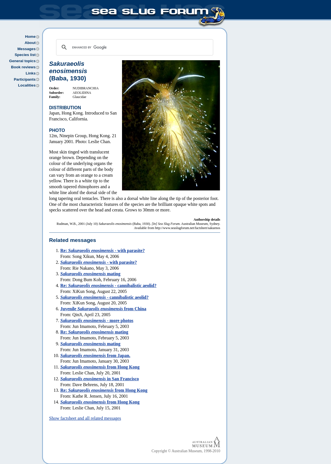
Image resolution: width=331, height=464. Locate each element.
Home (30, 36)
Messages (26, 49)
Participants (25, 79)
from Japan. (95, 355)
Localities (27, 85)
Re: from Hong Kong (103, 390)
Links (31, 73)
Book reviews (23, 67)
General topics (22, 61)
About (30, 43)
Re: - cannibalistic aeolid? (108, 285)
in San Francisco (99, 378)
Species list (25, 55)
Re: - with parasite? (102, 250)
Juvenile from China (103, 308)
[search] (134, 47)
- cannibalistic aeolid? (104, 297)
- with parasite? (98, 262)
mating (90, 273)
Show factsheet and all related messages (85, 418)
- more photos (96, 320)
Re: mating (94, 332)
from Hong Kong (99, 367)
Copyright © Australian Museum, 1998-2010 (185, 451)
